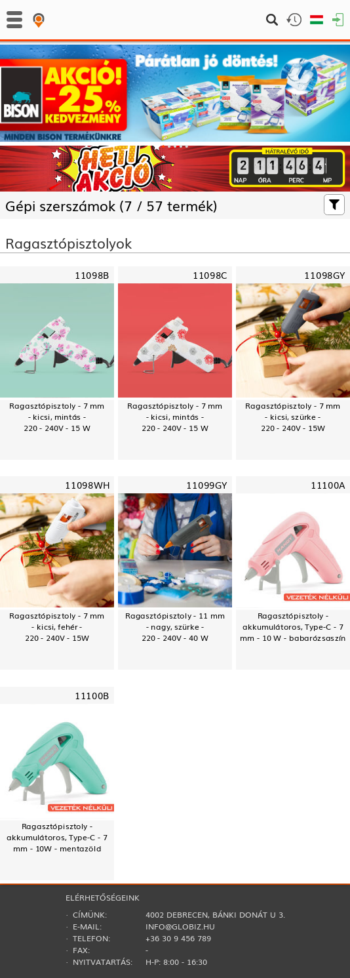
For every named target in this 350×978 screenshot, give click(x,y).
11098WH (87, 485)
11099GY (206, 485)
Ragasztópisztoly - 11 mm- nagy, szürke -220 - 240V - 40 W (175, 626)
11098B (92, 275)
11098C (210, 275)
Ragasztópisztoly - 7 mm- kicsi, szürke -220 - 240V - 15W (292, 417)
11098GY (324, 275)
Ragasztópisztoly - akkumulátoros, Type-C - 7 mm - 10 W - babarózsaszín (293, 626)
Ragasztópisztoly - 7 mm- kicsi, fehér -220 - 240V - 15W (56, 626)
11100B (92, 695)
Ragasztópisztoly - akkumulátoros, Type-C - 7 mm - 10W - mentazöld (57, 836)
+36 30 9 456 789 (178, 938)
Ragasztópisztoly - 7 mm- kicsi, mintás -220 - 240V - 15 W (56, 417)
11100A (328, 485)
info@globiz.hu (180, 926)
